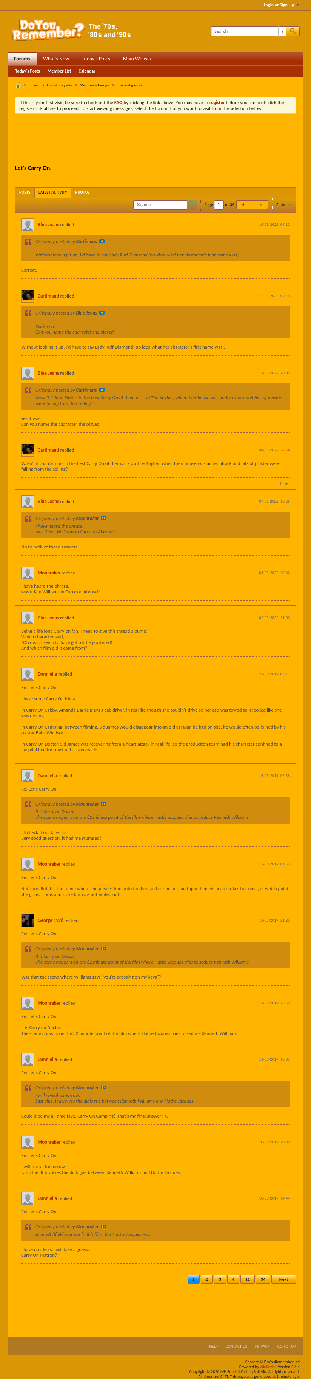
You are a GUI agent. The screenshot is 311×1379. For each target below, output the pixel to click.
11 (247, 1279)
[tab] (24, 192)
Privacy (262, 1346)
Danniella (47, 674)
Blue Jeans (48, 224)
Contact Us (236, 1346)
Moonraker (49, 573)
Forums (22, 59)
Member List (59, 71)
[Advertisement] (155, 140)
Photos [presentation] (82, 192)
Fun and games (129, 85)
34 (263, 1279)
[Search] (248, 31)
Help (213, 1346)
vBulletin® (268, 1366)
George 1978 (50, 920)
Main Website (138, 59)
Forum (34, 85)
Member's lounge (94, 85)
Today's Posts (96, 59)
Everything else (59, 85)
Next (283, 1279)
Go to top (286, 1346)
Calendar (87, 71)
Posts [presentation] (24, 192)
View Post (102, 241)
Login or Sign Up (281, 5)
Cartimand (48, 296)
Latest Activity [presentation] (52, 192)
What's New (56, 59)
